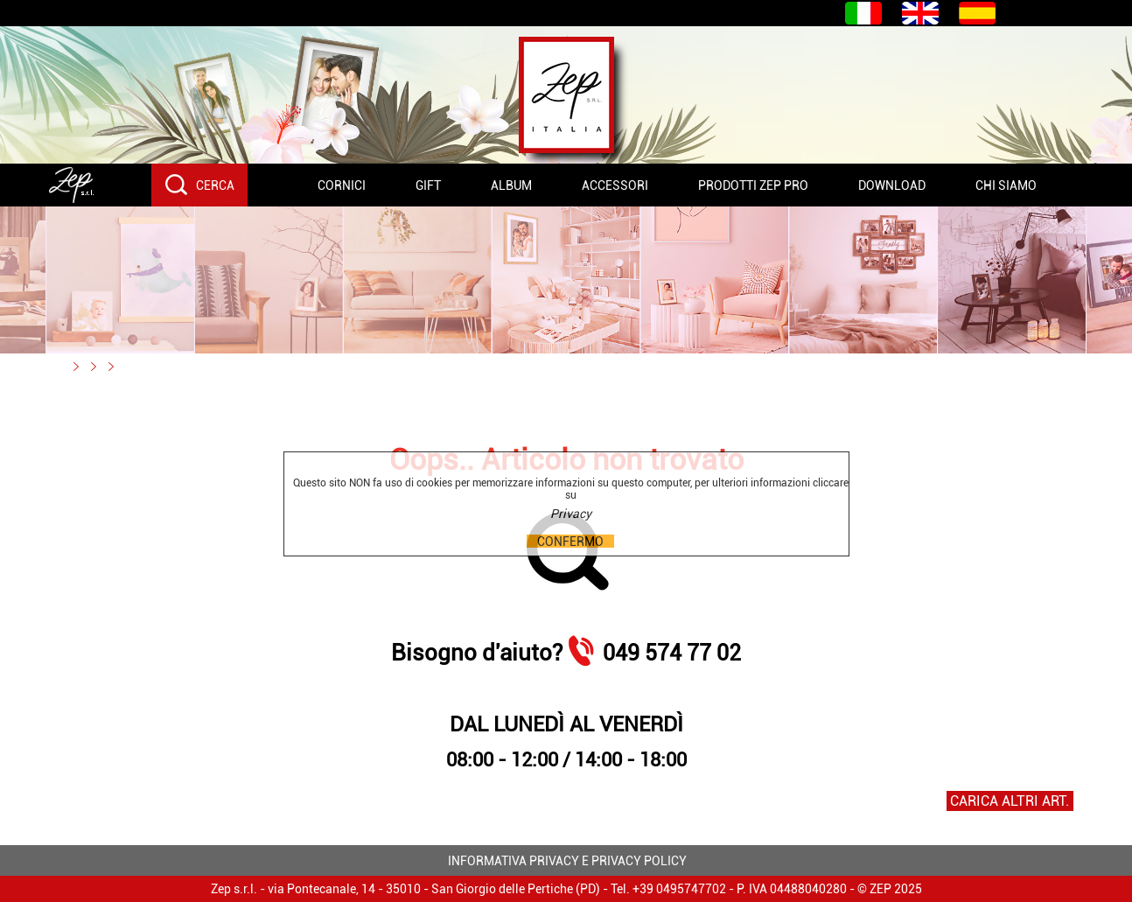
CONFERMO (570, 541)
